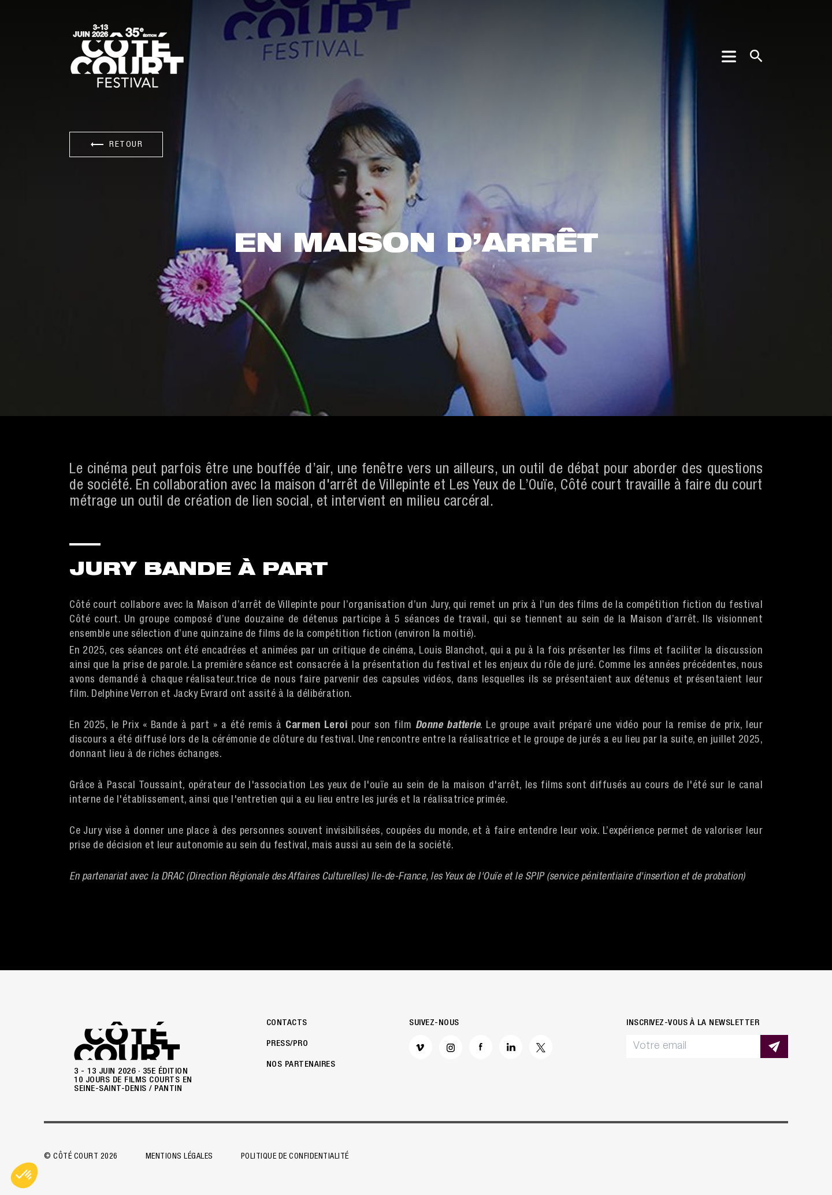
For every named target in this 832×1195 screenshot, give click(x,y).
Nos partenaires (301, 1064)
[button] (24, 1175)
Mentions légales (179, 1157)
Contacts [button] (286, 1023)
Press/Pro (287, 1044)
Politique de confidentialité (295, 1157)
